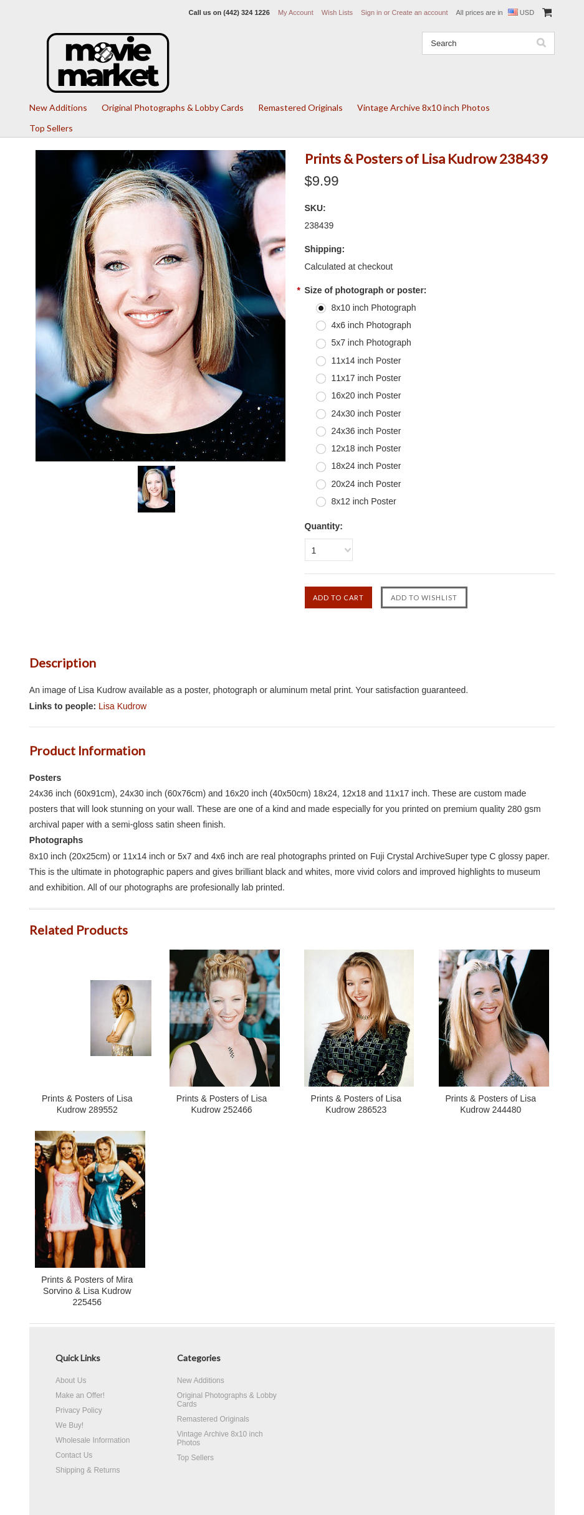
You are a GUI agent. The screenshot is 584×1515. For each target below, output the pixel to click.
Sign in (371, 12)
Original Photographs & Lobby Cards (173, 107)
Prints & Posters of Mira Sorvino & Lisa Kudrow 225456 (87, 1291)
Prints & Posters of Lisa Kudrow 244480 (490, 1104)
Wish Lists (337, 12)
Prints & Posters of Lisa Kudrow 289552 (87, 1104)
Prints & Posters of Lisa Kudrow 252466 (221, 1104)
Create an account (420, 12)
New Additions (58, 107)
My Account (296, 12)
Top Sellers (51, 128)
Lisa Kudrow (122, 706)
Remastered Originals (300, 107)
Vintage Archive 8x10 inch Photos (423, 107)
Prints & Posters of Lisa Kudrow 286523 (356, 1104)
